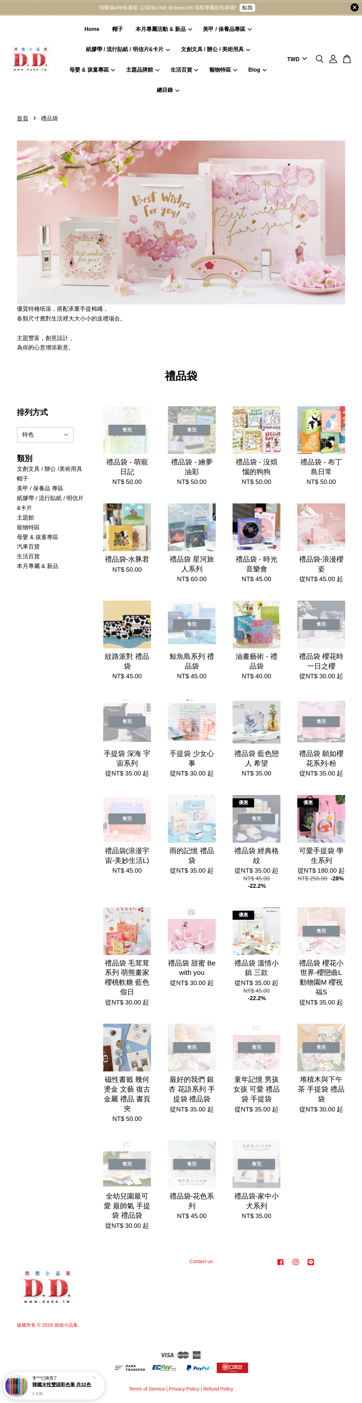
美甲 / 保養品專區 (227, 29)
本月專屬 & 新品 (37, 566)
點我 (247, 7)
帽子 (117, 29)
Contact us (201, 1261)
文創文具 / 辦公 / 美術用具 (215, 49)
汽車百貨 (28, 546)
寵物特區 (223, 70)
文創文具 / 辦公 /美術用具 (49, 469)
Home (92, 29)
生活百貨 (185, 70)
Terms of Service (147, 1389)
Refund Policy (218, 1389)
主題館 (25, 518)
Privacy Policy (184, 1389)
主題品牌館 (142, 70)
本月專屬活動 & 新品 (163, 29)
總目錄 (168, 90)
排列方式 (32, 412)
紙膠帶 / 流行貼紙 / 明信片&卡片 (128, 49)
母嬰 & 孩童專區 (92, 70)
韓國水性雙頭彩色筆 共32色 (61, 1384)
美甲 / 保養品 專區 (40, 488)
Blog (257, 70)
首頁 (22, 118)
